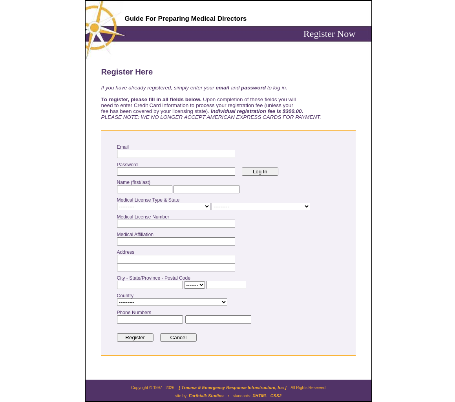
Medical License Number (144, 217)
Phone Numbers (135, 312)
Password (129, 164)
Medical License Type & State (149, 200)
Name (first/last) (135, 182)
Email (124, 147)
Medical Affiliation (136, 234)
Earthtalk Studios (206, 395)
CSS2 (275, 395)
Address (127, 252)
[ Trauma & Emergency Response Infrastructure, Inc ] (232, 387)
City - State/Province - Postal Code (155, 278)
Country (126, 295)
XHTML (259, 395)
